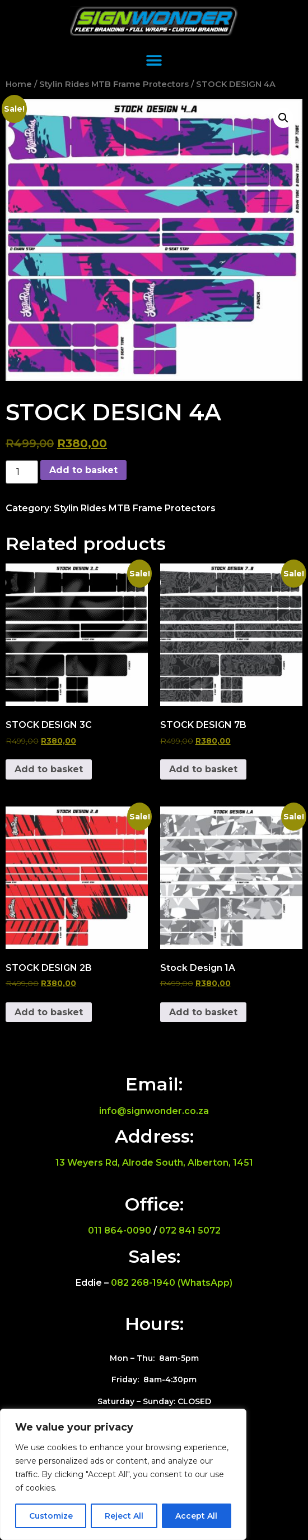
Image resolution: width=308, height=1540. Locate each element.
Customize (51, 1516)
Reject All (124, 1516)
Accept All (196, 1516)
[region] (123, 1474)
